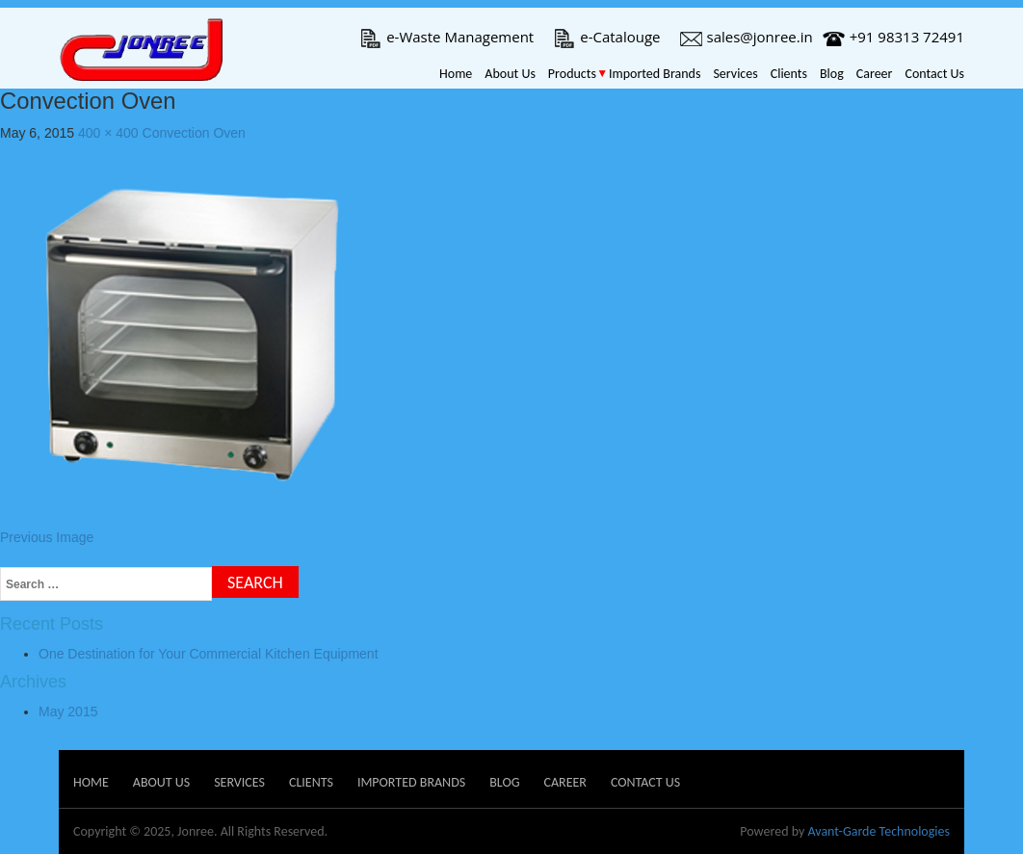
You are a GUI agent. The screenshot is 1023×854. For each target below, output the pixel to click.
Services (735, 73)
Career (874, 73)
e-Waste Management (446, 36)
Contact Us (934, 73)
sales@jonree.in (746, 36)
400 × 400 (108, 133)
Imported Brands (654, 73)
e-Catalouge (606, 36)
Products (572, 73)
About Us (510, 73)
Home (455, 73)
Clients (789, 73)
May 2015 (68, 711)
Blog (832, 73)
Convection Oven (194, 133)
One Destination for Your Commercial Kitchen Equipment (209, 653)
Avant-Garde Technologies (878, 831)
